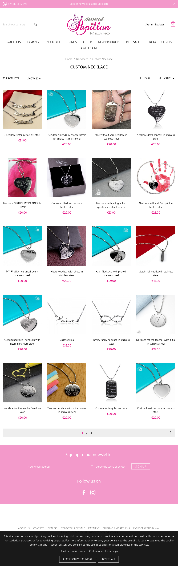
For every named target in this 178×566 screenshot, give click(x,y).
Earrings (33, 42)
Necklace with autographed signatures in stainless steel (111, 205)
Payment (93, 528)
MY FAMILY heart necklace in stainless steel (22, 273)
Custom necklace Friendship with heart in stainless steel (22, 342)
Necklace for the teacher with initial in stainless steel (155, 342)
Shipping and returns (117, 528)
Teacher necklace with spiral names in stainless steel (66, 410)
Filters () (142, 78)
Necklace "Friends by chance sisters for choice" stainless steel (67, 137)
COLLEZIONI (89, 48)
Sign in (148, 24)
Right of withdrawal (149, 528)
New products (109, 42)
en (173, 4)
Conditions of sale (71, 528)
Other (87, 42)
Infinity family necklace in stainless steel (111, 342)
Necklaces (54, 42)
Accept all (109, 559)
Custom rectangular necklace (111, 408)
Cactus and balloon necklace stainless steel (67, 205)
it (169, 4)
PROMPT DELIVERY (160, 42)
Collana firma (67, 340)
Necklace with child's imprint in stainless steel (155, 205)
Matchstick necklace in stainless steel (156, 273)
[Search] (20, 25)
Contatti (35, 528)
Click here (103, 4)
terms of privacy (116, 467)
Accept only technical (76, 559)
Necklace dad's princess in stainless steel (155, 137)
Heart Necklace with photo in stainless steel (67, 273)
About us (20, 528)
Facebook (84, 492)
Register (159, 24)
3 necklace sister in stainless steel (22, 137)
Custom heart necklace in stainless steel (156, 410)
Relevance (166, 78)
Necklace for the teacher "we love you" (22, 410)
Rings (73, 42)
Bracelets (13, 42)
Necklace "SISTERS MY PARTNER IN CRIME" (22, 205)
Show (31, 78)
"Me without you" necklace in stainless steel (111, 137)
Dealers (49, 528)
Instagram (92, 492)
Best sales (133, 42)
